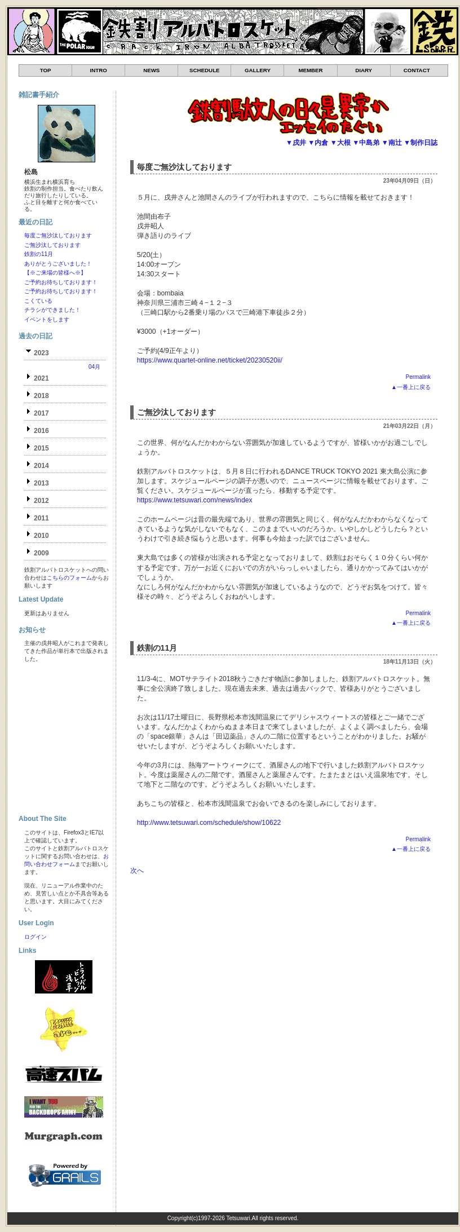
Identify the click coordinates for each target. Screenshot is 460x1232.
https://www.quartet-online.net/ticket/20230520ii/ (209, 360)
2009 (41, 553)
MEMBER (310, 70)
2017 (41, 413)
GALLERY (258, 70)
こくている (38, 301)
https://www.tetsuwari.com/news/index (195, 500)
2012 (41, 501)
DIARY (363, 70)
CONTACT (417, 70)
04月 (94, 367)
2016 (41, 431)
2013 (41, 483)
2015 (41, 448)
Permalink (418, 377)
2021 (41, 378)
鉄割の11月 (157, 647)
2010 (41, 536)
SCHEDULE (204, 70)
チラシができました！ (52, 310)
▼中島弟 (365, 143)
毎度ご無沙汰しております (184, 166)
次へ (137, 871)
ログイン (35, 937)
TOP (45, 70)
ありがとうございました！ (58, 263)
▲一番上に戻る (411, 387)
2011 (41, 518)
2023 (41, 353)
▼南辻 (392, 143)
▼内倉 (318, 143)
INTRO (98, 70)
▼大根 (340, 143)
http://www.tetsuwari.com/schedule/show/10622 (209, 823)
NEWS (151, 70)
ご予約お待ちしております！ (61, 282)
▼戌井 (296, 143)
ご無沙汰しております (176, 412)
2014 (41, 466)
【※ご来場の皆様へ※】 (55, 273)
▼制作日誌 (420, 143)
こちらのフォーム (69, 578)
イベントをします (46, 319)
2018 (41, 396)
